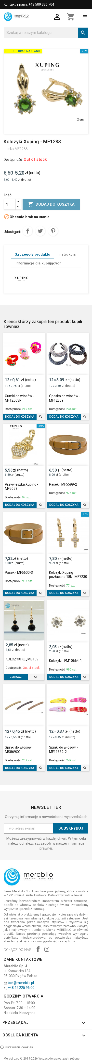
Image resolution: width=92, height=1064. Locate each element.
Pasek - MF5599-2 (63, 484)
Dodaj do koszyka (51, 204)
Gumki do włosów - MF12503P (19, 398)
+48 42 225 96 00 (21, 988)
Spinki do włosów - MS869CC (19, 749)
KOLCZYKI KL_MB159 (22, 659)
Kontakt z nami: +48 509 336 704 (29, 4)
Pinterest (53, 231)
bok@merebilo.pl (21, 983)
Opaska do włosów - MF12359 (64, 398)
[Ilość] (9, 204)
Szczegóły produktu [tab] (32, 254)
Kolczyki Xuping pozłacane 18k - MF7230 (68, 575)
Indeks (9, 149)
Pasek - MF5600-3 (19, 572)
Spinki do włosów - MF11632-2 (63, 749)
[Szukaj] (46, 33)
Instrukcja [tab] (67, 254)
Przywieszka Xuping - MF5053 (21, 486)
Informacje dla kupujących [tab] (38, 263)
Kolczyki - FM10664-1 (65, 661)
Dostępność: (13, 160)
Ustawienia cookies (16, 1047)
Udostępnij (27, 231)
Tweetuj (40, 231)
